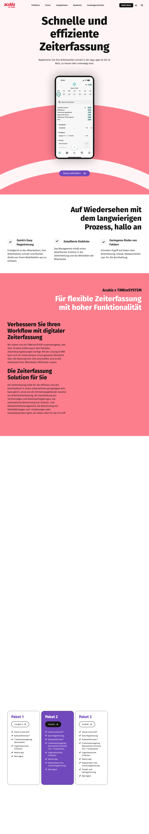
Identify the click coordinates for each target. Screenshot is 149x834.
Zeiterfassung (90, 597)
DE (136, 5)
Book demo (126, 5)
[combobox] (136, 5)
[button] (142, 5)
